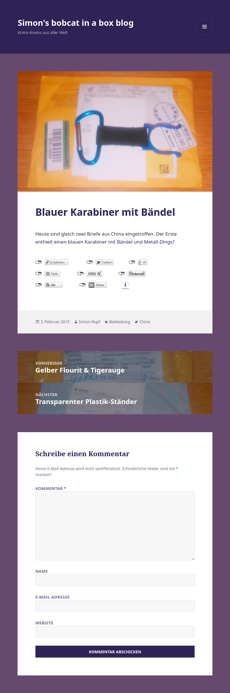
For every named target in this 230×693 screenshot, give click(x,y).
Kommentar (50, 488)
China (144, 321)
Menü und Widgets (204, 34)
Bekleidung (119, 321)
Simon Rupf (89, 321)
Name (41, 571)
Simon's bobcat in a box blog (75, 22)
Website (44, 623)
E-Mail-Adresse (52, 597)
